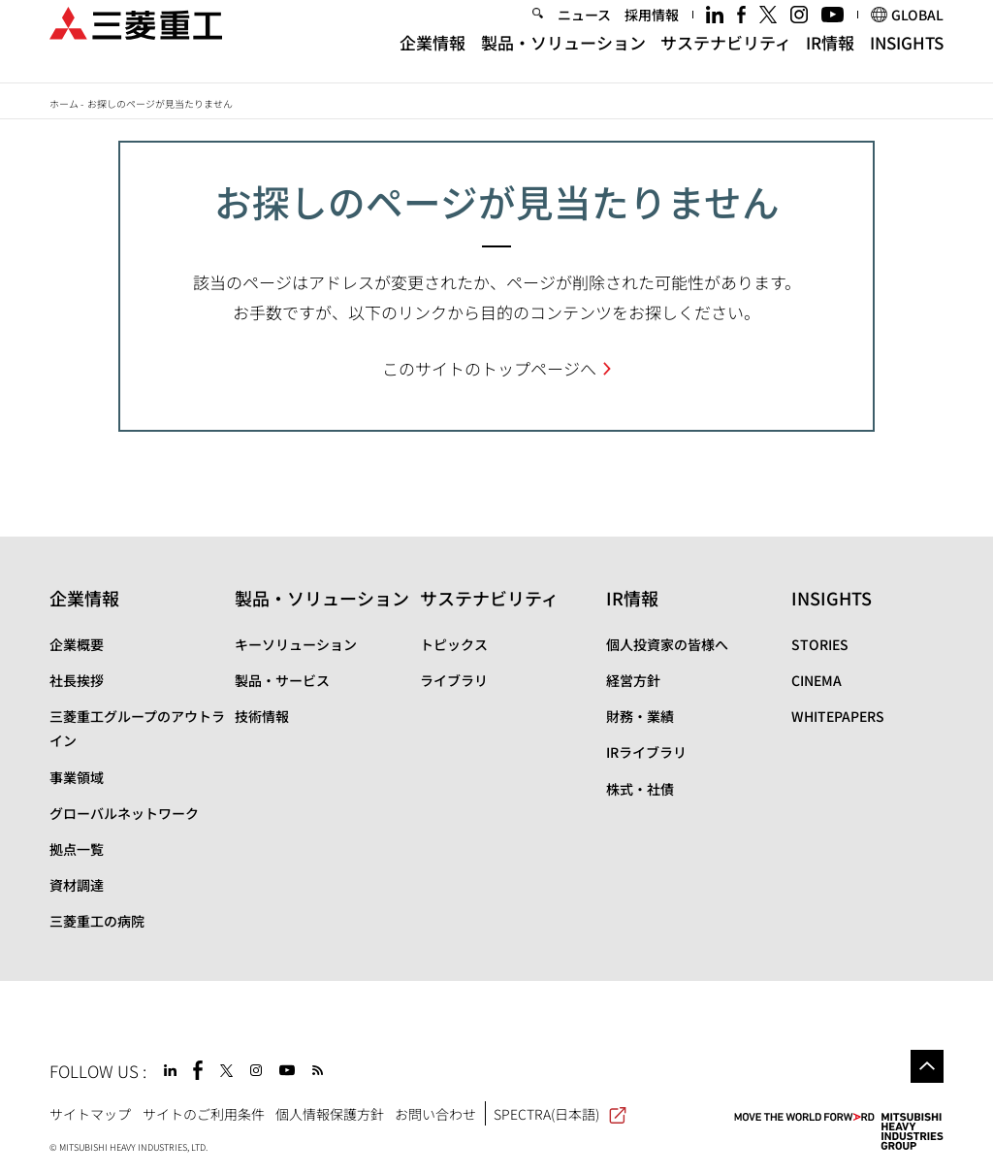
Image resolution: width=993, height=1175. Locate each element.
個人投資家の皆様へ (667, 644)
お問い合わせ (435, 1114)
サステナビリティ (725, 61)
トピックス (454, 644)
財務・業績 (640, 716)
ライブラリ (454, 680)
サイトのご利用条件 (204, 1114)
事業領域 (76, 777)
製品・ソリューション (563, 61)
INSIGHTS (907, 61)
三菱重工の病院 (96, 920)
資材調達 (76, 885)
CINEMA (816, 680)
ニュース (584, 33)
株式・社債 (640, 789)
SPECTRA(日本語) (560, 1114)
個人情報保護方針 (329, 1114)
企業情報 (432, 61)
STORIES (820, 644)
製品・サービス (282, 680)
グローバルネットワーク (124, 813)
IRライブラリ (646, 752)
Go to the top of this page (927, 1066)
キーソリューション (296, 644)
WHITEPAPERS (837, 716)
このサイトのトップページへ (489, 368)
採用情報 (652, 33)
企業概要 (76, 644)
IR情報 (830, 61)
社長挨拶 (76, 680)
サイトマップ (90, 1114)
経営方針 (633, 680)
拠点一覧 (76, 849)
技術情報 (262, 716)
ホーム (64, 103)
